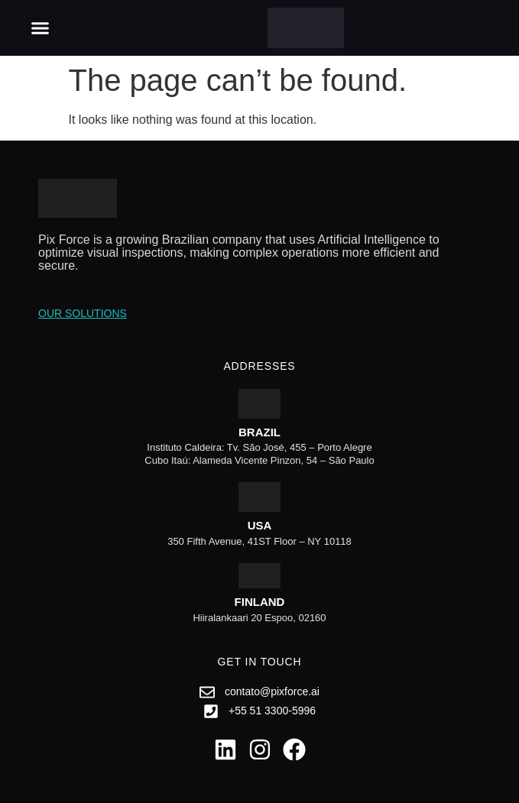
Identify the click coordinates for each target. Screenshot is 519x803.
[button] (40, 28)
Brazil (259, 432)
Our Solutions (82, 313)
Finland (260, 601)
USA (260, 525)
